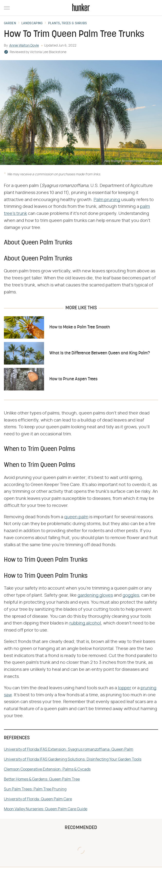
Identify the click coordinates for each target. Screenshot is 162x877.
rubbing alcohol (85, 623)
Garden (10, 23)
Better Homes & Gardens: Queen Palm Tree (42, 779)
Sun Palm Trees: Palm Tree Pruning (35, 789)
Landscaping (32, 23)
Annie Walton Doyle (24, 45)
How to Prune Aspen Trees (73, 379)
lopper (124, 688)
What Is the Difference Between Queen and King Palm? (99, 353)
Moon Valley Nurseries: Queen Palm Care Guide (45, 809)
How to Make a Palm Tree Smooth (79, 327)
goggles (131, 595)
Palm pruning (107, 200)
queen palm (76, 517)
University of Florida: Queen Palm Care (38, 799)
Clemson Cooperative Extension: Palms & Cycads (47, 769)
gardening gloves (95, 595)
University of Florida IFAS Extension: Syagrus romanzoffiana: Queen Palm (68, 749)
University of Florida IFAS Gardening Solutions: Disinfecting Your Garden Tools (72, 759)
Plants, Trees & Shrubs (67, 23)
